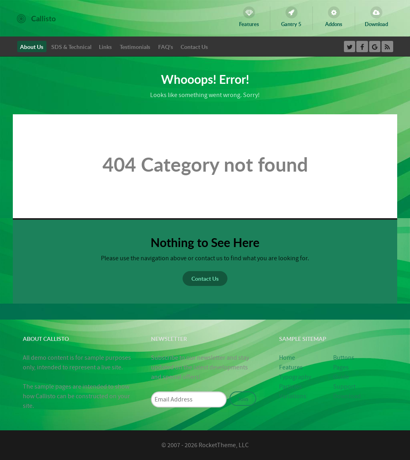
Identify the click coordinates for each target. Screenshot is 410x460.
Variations (292, 396)
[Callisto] (36, 18)
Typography (295, 377)
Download (347, 396)
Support (344, 387)
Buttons (343, 358)
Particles (290, 387)
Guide (341, 377)
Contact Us (205, 278)
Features (291, 367)
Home (287, 358)
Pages (341, 367)
